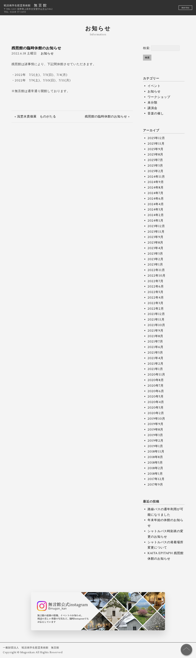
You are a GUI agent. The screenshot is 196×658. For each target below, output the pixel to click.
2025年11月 (156, 144)
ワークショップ (159, 97)
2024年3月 (155, 209)
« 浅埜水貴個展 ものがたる (35, 116)
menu (185, 7)
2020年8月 (156, 380)
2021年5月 (155, 352)
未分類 (152, 102)
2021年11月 (156, 319)
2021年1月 (155, 369)
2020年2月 (156, 413)
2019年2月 (155, 441)
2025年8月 (155, 154)
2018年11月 (156, 451)
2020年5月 (156, 396)
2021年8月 (155, 336)
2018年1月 (155, 474)
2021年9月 (155, 331)
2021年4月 (155, 358)
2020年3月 (156, 408)
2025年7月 (155, 160)
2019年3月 (155, 435)
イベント (154, 86)
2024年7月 (155, 193)
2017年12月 (156, 479)
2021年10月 (156, 325)
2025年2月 (155, 171)
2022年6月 (156, 286)
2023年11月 (156, 232)
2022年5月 (155, 292)
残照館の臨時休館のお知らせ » (107, 116)
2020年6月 (156, 391)
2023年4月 (155, 248)
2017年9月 (155, 484)
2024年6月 (156, 199)
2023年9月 (155, 237)
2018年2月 (155, 468)
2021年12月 (156, 314)
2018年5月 (155, 463)
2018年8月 (155, 457)
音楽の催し (156, 113)
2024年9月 (156, 182)
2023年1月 (155, 264)
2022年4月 (156, 297)
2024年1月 (155, 221)
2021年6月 (155, 347)
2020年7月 (156, 386)
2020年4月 (156, 402)
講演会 (152, 108)
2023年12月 (156, 226)
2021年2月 (155, 364)
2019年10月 (156, 419)
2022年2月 (156, 309)
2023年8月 (155, 242)
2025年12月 (156, 138)
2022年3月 (155, 303)
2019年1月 (155, 446)
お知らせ (47, 53)
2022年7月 (155, 281)
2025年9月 (155, 149)
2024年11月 (156, 177)
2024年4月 (156, 204)
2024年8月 (156, 187)
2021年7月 (155, 341)
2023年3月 (155, 254)
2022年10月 (157, 276)
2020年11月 (156, 374)
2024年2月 (156, 215)
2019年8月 (155, 429)
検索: (146, 48)
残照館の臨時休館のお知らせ (36, 48)
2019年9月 (155, 424)
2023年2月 (155, 259)
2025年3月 (155, 166)
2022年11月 (156, 270)
